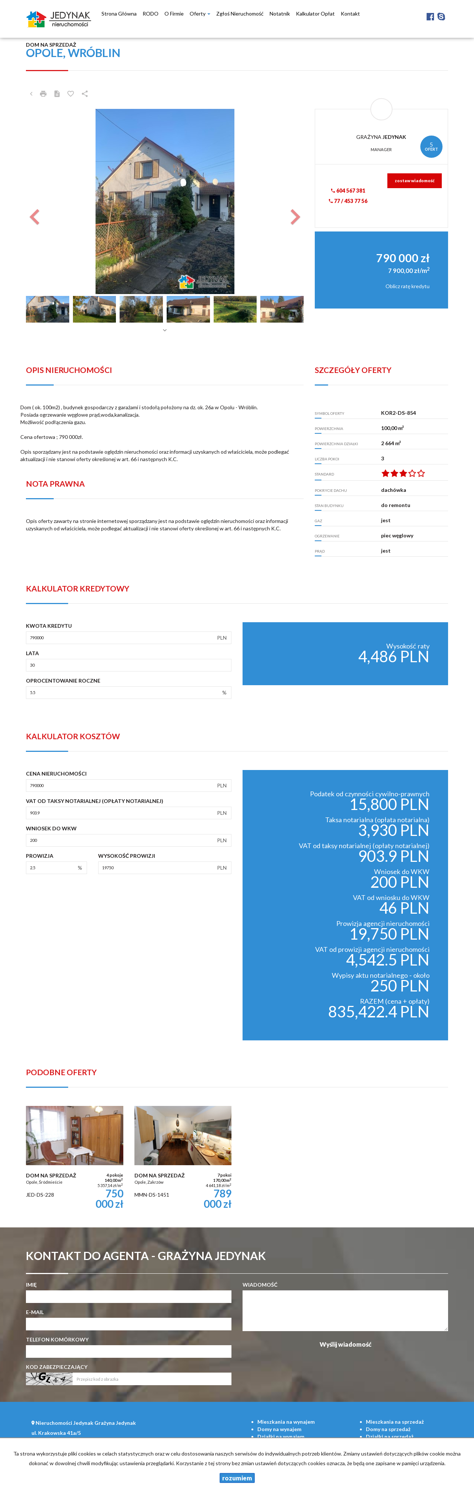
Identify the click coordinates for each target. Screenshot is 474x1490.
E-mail (35, 1312)
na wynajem (286, 1422)
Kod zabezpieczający (56, 1367)
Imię (31, 1284)
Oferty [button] (200, 13)
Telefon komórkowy (57, 1339)
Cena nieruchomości (56, 773)
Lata (32, 653)
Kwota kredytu (49, 626)
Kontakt (350, 13)
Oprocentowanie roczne (63, 680)
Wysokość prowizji (126, 856)
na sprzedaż (395, 1422)
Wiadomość (260, 1284)
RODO (150, 13)
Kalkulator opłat (315, 13)
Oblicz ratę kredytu (407, 286)
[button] (47, 201)
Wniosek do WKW (51, 828)
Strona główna (119, 13)
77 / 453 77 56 (348, 201)
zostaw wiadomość (414, 180)
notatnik (280, 13)
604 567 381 (348, 190)
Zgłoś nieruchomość (240, 13)
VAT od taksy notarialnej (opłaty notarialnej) (94, 801)
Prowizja (39, 856)
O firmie (174, 13)
